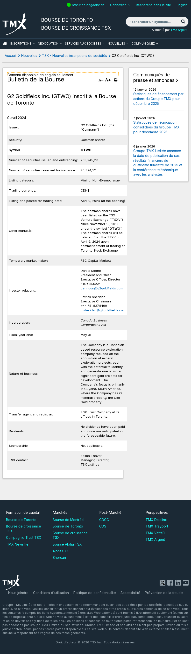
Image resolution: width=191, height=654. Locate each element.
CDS (102, 526)
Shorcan (59, 557)
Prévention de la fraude (164, 593)
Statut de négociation (89, 5)
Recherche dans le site (153, 5)
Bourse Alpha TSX (67, 544)
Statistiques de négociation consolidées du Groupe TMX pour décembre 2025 (156, 127)
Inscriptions (20, 43)
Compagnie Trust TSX (23, 537)
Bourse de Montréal (68, 520)
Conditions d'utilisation (51, 593)
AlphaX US (61, 551)
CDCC (104, 520)
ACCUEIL (4, 44)
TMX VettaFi (155, 533)
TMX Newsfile (17, 544)
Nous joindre (18, 593)
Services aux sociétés (83, 43)
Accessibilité (130, 593)
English (182, 5)
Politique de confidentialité (94, 593)
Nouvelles (116, 43)
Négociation (48, 43)
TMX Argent (178, 30)
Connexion (118, 5)
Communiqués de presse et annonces (154, 77)
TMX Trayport (157, 526)
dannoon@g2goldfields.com (102, 288)
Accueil (10, 55)
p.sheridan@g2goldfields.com (103, 310)
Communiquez (143, 43)
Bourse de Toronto (21, 520)
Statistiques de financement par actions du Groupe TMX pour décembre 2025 (158, 98)
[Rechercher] (183, 22)
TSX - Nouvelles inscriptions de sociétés (74, 55)
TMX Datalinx (156, 520)
